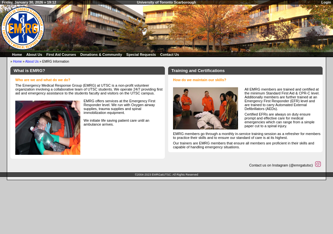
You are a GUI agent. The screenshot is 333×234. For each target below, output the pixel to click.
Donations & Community (101, 54)
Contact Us (169, 54)
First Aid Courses (61, 54)
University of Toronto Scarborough (166, 2)
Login (326, 2)
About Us (34, 54)
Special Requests (141, 54)
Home (17, 54)
